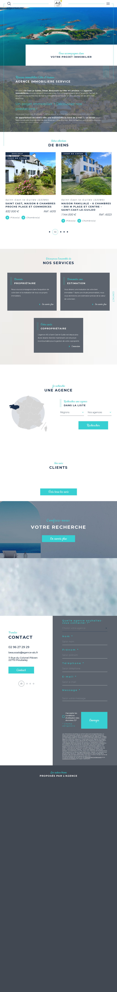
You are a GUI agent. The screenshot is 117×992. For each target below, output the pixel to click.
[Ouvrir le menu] (108, 3)
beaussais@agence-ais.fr (23, 659)
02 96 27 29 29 (18, 653)
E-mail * (69, 678)
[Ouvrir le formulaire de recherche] (9, 3)
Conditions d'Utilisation (69, 760)
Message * (71, 691)
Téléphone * (73, 664)
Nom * (67, 638)
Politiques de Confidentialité (93, 758)
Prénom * (70, 651)
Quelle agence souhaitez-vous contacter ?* (82, 623)
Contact (113, 296)
